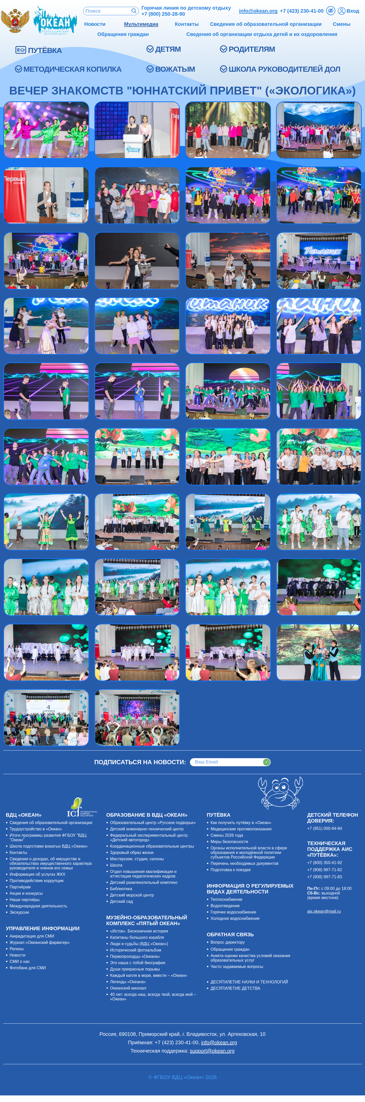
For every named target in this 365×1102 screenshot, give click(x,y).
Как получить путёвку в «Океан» (241, 822)
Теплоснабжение (227, 899)
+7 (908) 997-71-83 (324, 877)
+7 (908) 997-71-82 (324, 870)
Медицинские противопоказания (241, 829)
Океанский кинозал (128, 988)
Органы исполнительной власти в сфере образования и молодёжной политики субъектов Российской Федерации (249, 852)
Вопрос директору (228, 942)
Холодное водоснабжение (235, 918)
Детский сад (121, 901)
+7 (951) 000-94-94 (324, 828)
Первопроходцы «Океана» (135, 956)
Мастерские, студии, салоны (137, 859)
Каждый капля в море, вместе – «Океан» (148, 975)
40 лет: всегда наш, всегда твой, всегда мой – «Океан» (153, 996)
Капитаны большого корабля (137, 937)
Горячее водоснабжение (234, 912)
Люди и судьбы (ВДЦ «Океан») (139, 944)
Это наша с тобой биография (137, 963)
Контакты (18, 852)
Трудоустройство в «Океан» (36, 829)
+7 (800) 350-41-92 (324, 863)
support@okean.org (212, 1051)
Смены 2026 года (227, 835)
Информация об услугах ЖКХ (37, 874)
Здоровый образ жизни (131, 852)
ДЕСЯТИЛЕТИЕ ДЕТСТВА (235, 988)
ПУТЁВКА (45, 50)
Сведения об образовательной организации (51, 822)
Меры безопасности (229, 841)
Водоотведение (225, 906)
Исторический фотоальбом (135, 950)
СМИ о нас (20, 961)
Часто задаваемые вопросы (237, 966)
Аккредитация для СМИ (32, 936)
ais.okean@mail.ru (324, 911)
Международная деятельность (38, 906)
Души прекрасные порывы (135, 969)
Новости (17, 955)
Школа (116, 865)
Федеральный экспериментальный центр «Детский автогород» (149, 837)
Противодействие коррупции (37, 881)
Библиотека (121, 889)
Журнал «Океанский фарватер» (40, 942)
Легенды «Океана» (128, 982)
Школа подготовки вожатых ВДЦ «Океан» (49, 846)
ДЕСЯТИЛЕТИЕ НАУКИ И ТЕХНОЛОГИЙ (249, 982)
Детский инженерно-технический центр (147, 829)
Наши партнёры (25, 900)
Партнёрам (20, 887)
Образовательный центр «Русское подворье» (153, 822)
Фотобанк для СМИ (28, 968)
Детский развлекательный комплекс (144, 882)
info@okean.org (258, 11)
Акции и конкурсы (26, 893)
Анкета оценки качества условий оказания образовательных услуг (250, 958)
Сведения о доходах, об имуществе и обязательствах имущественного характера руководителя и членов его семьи (51, 863)
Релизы (17, 949)
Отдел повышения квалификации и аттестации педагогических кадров (143, 873)
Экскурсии (19, 912)
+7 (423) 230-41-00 (302, 11)
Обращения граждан (230, 949)
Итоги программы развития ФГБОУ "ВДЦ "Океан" (48, 837)
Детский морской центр (132, 895)
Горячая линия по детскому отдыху (186, 11)
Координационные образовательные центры (152, 846)
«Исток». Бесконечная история (139, 931)
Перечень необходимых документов (245, 863)
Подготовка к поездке (231, 870)
